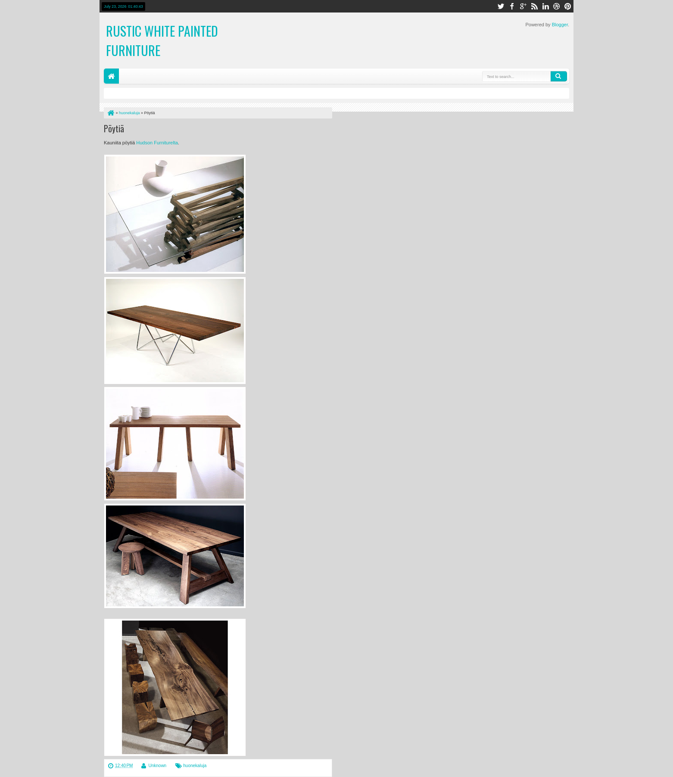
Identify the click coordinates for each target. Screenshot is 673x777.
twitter (500, 6)
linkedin (545, 6)
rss (534, 6)
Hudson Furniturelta (157, 142)
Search (559, 76)
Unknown (157, 765)
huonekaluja (194, 765)
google (523, 6)
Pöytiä (114, 128)
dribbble (556, 6)
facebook (511, 6)
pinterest (567, 6)
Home (111, 76)
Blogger (560, 24)
